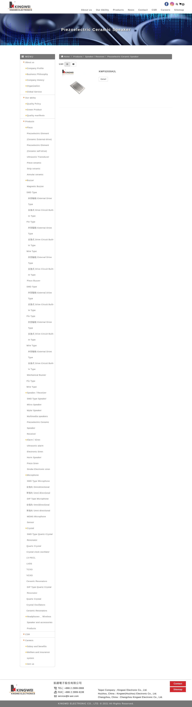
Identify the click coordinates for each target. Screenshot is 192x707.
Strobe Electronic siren (38, 469)
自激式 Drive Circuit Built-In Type (41, 213)
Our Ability (102, 10)
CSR (154, 10)
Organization (33, 86)
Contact (143, 10)
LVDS (29, 563)
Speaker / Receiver (36, 393)
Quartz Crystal (34, 546)
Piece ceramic (34, 163)
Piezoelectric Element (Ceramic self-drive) (38, 148)
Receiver (31, 434)
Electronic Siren (35, 451)
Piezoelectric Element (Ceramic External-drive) (39, 136)
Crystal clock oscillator (38, 552)
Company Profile (35, 68)
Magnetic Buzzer (35, 186)
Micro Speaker (34, 404)
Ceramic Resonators (37, 581)
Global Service (34, 92)
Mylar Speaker (34, 410)
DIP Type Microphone (38, 499)
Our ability (30, 98)
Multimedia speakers (37, 416)
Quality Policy (34, 104)
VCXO (30, 575)
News (131, 10)
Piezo (30, 127)
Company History (35, 80)
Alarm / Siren (33, 440)
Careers (165, 10)
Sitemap (179, 10)
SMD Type (32, 192)
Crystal (30, 528)
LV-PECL (31, 558)
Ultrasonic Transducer (38, 157)
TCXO (30, 569)
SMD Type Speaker (36, 399)
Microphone (33, 475)
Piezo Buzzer (33, 280)
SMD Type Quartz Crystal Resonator (40, 537)
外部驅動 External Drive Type (40, 201)
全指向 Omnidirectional (38, 487)
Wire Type (32, 251)
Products (118, 10)
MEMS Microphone (36, 516)
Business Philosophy (37, 74)
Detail (103, 79)
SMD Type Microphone (38, 481)
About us (86, 10)
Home (65, 56)
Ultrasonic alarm (35, 446)
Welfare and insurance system (38, 655)
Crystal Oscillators (36, 605)
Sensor (30, 522)
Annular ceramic (35, 174)
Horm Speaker (34, 457)
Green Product (34, 109)
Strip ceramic (33, 168)
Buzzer (30, 180)
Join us (30, 664)
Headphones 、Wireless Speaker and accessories (39, 619)
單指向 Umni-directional (38, 493)
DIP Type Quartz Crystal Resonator (39, 590)
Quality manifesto (36, 115)
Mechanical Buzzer (36, 375)
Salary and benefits (37, 646)
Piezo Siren (33, 463)
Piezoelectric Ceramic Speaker (38, 425)
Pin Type (31, 222)
